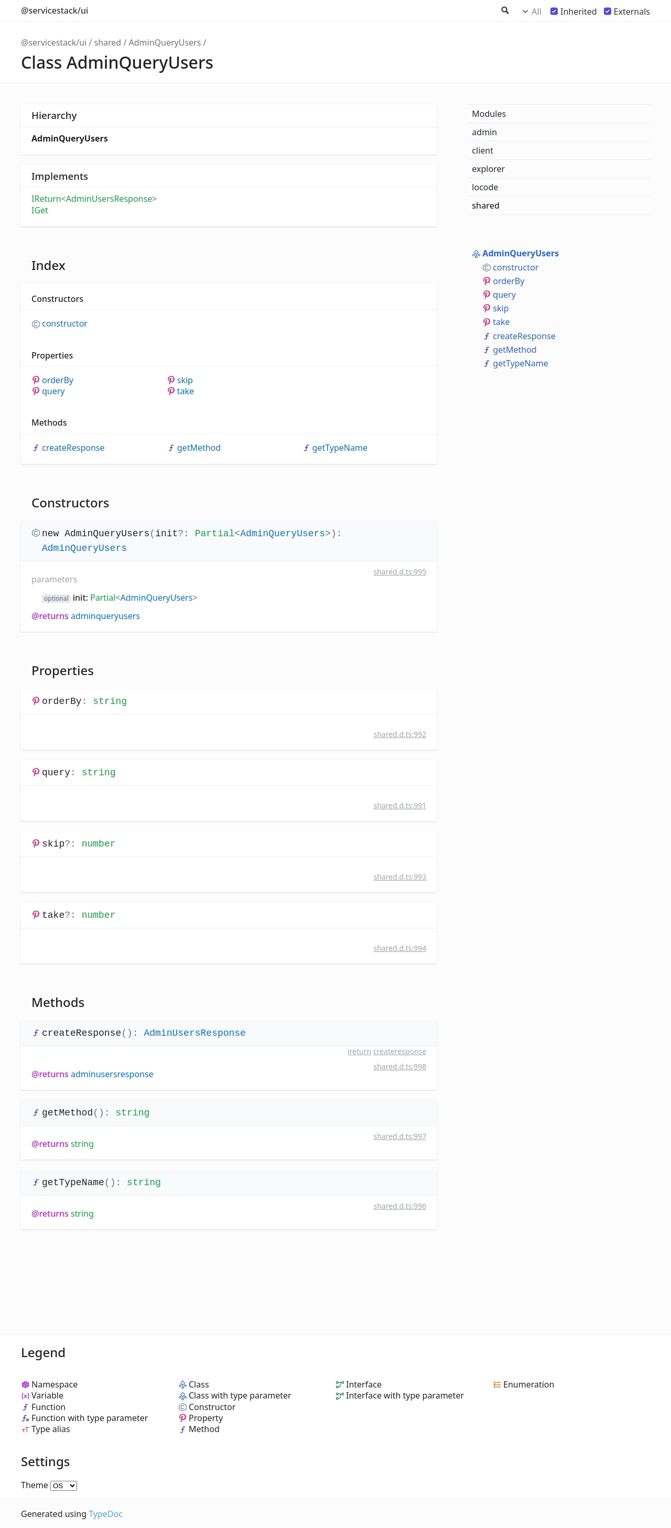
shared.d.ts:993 (399, 877)
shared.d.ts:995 (399, 572)
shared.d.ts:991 (399, 805)
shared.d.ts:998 (399, 1066)
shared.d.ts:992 (399, 734)
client (482, 150)
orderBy (57, 380)
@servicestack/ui (54, 10)
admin (484, 132)
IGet (39, 210)
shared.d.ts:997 (399, 1136)
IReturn (46, 198)
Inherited (578, 11)
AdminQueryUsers (165, 42)
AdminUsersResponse (109, 198)
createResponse (73, 447)
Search (504, 10)
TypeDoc (106, 1514)
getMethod (199, 447)
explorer (488, 169)
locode (485, 187)
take (185, 391)
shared (108, 42)
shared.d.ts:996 (399, 1206)
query (53, 391)
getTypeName (339, 447)
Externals (632, 11)
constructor (65, 323)
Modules (489, 114)
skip (185, 380)
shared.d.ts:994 (399, 948)
